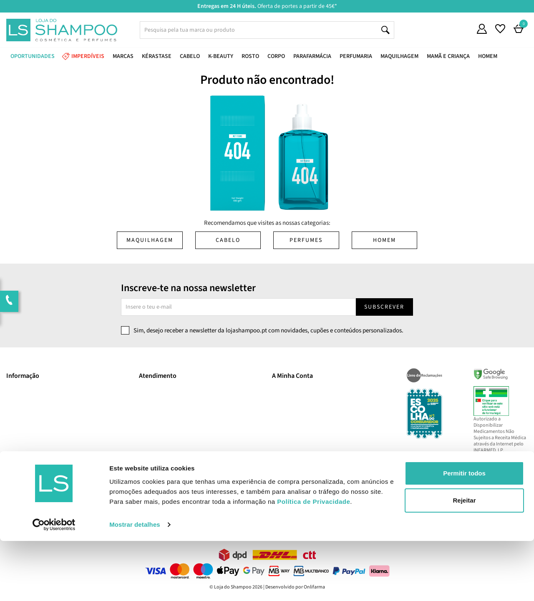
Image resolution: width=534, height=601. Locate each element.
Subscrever (384, 307)
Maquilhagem (149, 240)
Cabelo (228, 240)
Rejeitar (464, 560)
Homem (384, 240)
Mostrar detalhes (134, 584)
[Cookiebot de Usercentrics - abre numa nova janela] (54, 584)
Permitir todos (464, 533)
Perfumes (306, 240)
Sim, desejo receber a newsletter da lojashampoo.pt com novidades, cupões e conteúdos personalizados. (268, 330)
